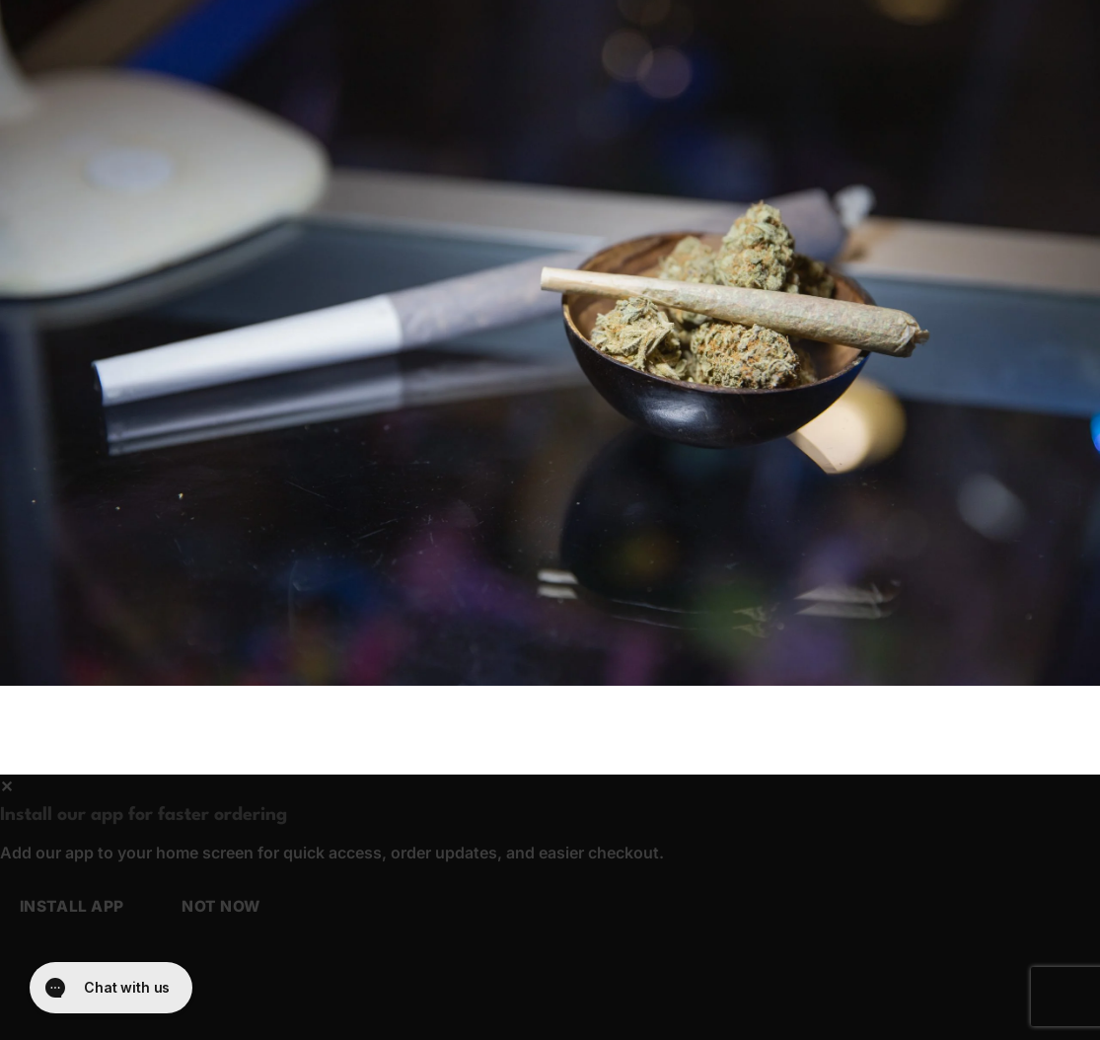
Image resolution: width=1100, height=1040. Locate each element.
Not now (220, 906)
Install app (72, 906)
